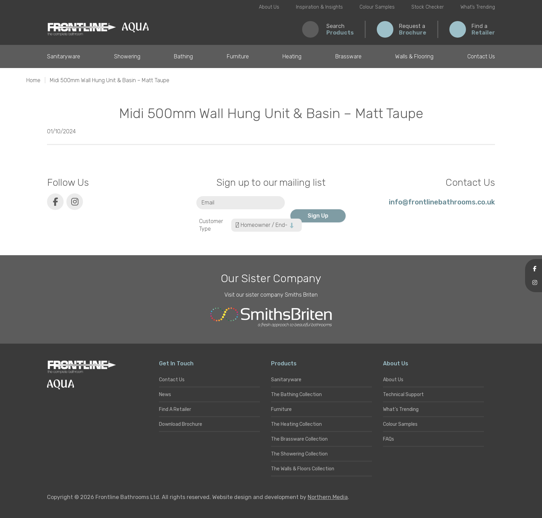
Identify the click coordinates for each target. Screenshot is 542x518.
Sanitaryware (63, 56)
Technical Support (403, 394)
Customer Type (211, 225)
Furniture (238, 56)
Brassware (348, 56)
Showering (127, 56)
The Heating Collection (296, 424)
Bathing (183, 56)
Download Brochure (180, 424)
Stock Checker (427, 7)
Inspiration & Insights (319, 7)
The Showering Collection (299, 454)
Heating (291, 56)
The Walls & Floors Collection (302, 469)
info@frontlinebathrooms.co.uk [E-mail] (442, 202)
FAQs (388, 439)
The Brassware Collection (299, 439)
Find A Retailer (175, 409)
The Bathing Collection (296, 394)
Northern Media (328, 497)
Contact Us (481, 56)
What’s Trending (477, 7)
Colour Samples (377, 7)
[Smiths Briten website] (271, 317)
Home (33, 80)
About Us (269, 7)
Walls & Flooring (414, 56)
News (165, 394)
